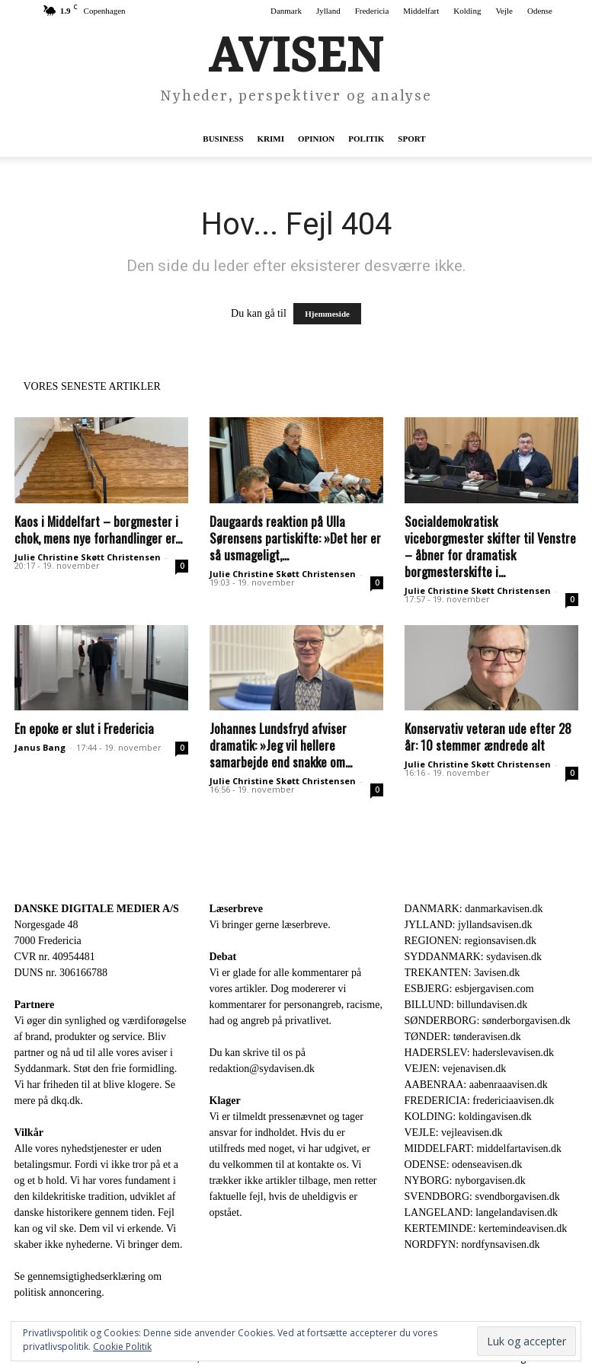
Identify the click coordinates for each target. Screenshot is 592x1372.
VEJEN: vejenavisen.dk (456, 1068)
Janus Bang (40, 747)
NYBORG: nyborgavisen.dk (465, 1180)
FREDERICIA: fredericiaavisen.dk (480, 1100)
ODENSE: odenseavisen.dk (464, 1164)
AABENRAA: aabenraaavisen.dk (476, 1084)
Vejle (504, 10)
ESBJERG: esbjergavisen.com (469, 988)
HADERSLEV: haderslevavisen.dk (479, 1052)
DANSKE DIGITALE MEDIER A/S (96, 908)
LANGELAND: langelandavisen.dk (481, 1212)
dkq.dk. (67, 1100)
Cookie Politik (122, 1346)
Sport (411, 138)
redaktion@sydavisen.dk (262, 1068)
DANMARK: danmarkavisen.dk (474, 908)
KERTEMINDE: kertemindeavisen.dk (486, 1228)
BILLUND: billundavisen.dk (466, 1004)
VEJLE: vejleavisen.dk (454, 1132)
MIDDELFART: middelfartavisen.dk (483, 1148)
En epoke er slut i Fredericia (84, 728)
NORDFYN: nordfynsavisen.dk (472, 1244)
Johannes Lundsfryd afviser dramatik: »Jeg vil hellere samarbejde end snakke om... (281, 745)
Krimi (271, 138)
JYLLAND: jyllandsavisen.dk (469, 924)
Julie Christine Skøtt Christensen (87, 557)
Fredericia (372, 10)
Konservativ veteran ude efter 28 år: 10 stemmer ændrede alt (488, 737)
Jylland (328, 10)
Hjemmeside (327, 313)
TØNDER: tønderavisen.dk (463, 1036)
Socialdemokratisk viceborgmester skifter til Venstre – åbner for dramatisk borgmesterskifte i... (490, 546)
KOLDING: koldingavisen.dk (468, 1116)
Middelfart (421, 10)
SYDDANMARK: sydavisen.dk (473, 956)
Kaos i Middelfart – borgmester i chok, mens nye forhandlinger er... (98, 529)
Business (223, 138)
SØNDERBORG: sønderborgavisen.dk (488, 1020)
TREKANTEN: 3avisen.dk (462, 972)
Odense (539, 10)
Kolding (467, 10)
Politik (366, 138)
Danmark (286, 10)
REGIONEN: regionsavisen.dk (470, 940)
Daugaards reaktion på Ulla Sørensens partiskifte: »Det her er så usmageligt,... (295, 538)
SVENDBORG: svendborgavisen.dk (482, 1196)
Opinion (316, 138)
